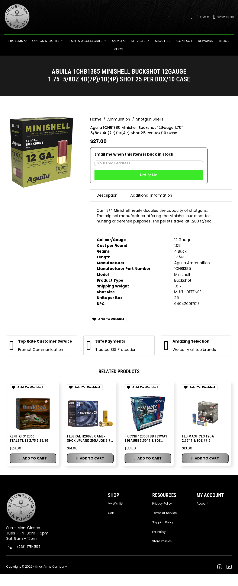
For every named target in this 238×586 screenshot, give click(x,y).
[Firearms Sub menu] (26, 41)
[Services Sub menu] (149, 41)
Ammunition (118, 118)
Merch (119, 49)
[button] (32, 459)
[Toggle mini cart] (223, 16)
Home (95, 118)
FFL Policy (159, 532)
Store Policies (162, 542)
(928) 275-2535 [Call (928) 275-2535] (28, 547)
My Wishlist (116, 504)
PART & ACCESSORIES (86, 41)
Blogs (224, 41)
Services (138, 41)
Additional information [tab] (151, 195)
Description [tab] (107, 195)
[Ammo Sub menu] (125, 41)
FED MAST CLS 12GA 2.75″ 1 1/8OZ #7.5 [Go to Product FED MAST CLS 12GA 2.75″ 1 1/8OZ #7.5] (198, 438)
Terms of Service (165, 513)
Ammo (117, 41)
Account (203, 504)
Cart (111, 513)
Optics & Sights (46, 41)
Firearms (16, 41)
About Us (163, 41)
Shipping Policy (163, 523)
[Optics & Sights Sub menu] (63, 41)
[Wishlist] (192, 17)
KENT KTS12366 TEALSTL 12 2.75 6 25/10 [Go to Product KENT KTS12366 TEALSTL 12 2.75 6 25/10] (28, 438)
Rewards (205, 41)
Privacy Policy (162, 504)
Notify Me (149, 174)
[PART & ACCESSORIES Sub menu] (106, 41)
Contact (184, 41)
